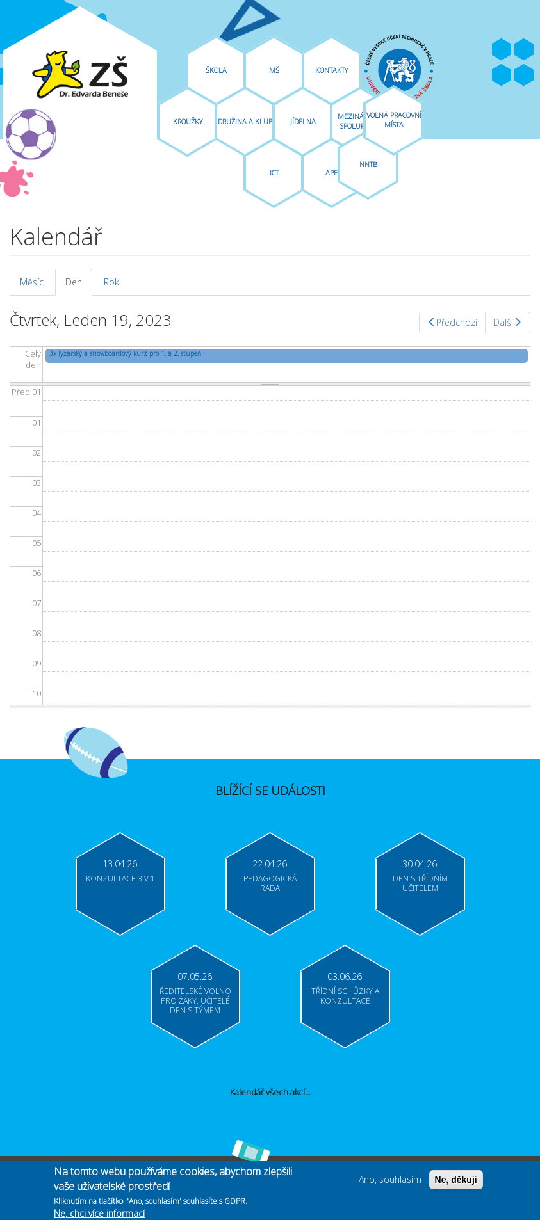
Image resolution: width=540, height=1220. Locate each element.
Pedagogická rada (270, 883)
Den (78, 286)
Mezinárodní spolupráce (361, 121)
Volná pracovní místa (393, 119)
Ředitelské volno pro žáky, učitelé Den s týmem (195, 1001)
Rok (111, 282)
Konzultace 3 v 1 (120, 878)
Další (507, 322)
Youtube (524, 50)
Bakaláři (501, 75)
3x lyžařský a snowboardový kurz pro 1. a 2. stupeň (125, 353)
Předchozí (452, 322)
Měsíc (32, 282)
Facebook (501, 50)
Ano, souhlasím (390, 1182)
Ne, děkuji (456, 1183)
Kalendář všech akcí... (270, 1092)
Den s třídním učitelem (420, 883)
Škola (216, 70)
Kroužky (187, 121)
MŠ (274, 70)
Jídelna (303, 121)
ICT (274, 172)
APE (331, 172)
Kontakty (331, 70)
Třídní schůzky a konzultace (345, 996)
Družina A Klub (245, 121)
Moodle (524, 75)
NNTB (368, 164)
